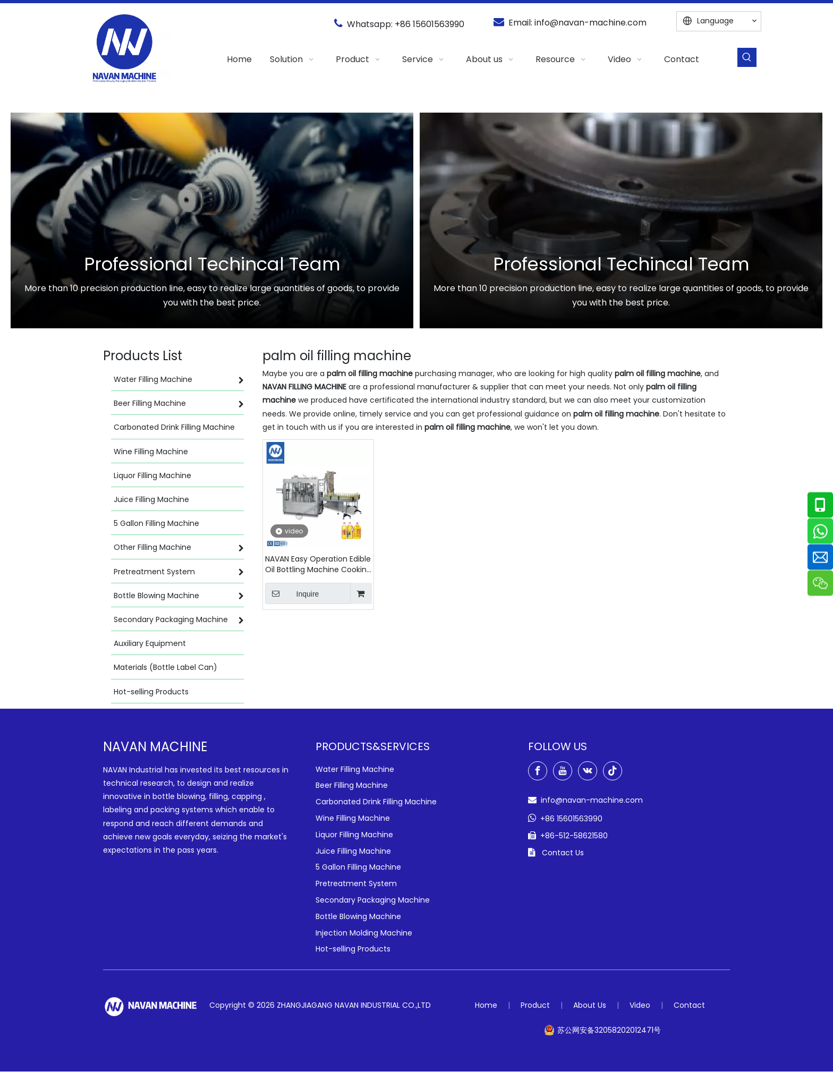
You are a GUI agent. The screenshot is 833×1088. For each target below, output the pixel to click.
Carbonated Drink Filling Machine (376, 801)
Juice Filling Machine (353, 851)
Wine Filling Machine (353, 818)
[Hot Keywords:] (746, 57)
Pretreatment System (356, 883)
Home (486, 1005)
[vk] (587, 770)
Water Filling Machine (355, 769)
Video (640, 1005)
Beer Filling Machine (352, 785)
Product (535, 1005)
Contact (689, 1005)
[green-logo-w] (151, 1006)
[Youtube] (562, 770)
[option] (212, 220)
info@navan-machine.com (590, 22)
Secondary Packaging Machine (373, 900)
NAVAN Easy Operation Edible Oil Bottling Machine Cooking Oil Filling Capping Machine (318, 564)
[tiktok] (612, 770)
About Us (589, 1005)
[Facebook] (537, 770)
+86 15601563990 (429, 24)
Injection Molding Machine (364, 933)
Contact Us (563, 852)
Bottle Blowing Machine (358, 916)
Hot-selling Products (353, 949)
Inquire (292, 593)
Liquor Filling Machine (354, 834)
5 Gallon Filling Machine (358, 867)
